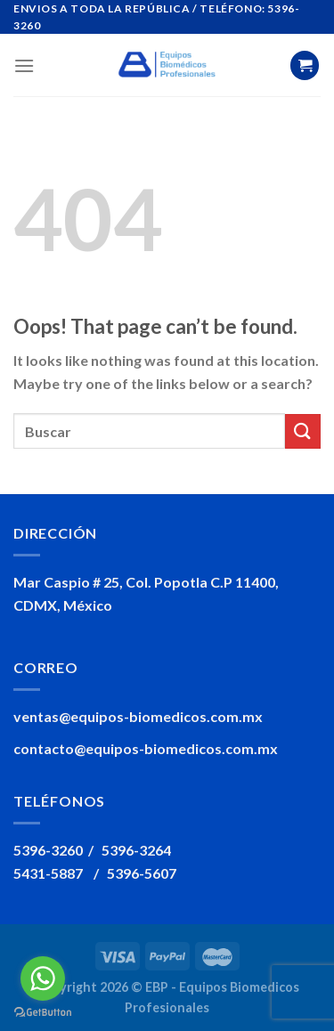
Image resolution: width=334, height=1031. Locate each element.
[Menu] (24, 65)
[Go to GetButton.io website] (42, 1013)
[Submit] (303, 431)
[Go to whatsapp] (42, 978)
